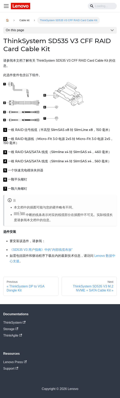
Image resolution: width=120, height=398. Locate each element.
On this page (15, 30)
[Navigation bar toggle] (6, 6)
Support (10, 368)
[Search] (102, 6)
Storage (10, 329)
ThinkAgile (12, 335)
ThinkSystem (14, 322)
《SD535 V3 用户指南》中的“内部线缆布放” (41, 249)
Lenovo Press (15, 362)
